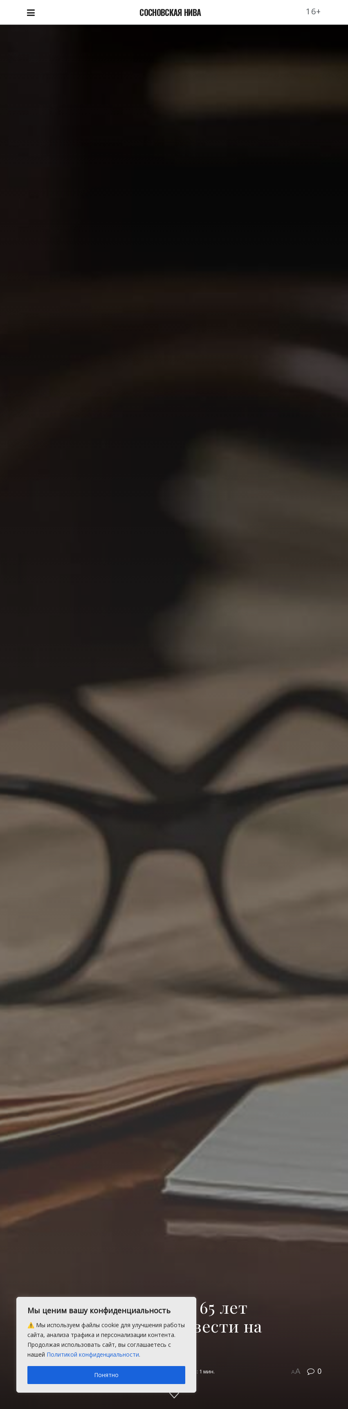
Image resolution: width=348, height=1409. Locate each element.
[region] (106, 1345)
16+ (313, 11)
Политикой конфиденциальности (93, 1354)
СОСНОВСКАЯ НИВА (170, 12)
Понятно (106, 1375)
